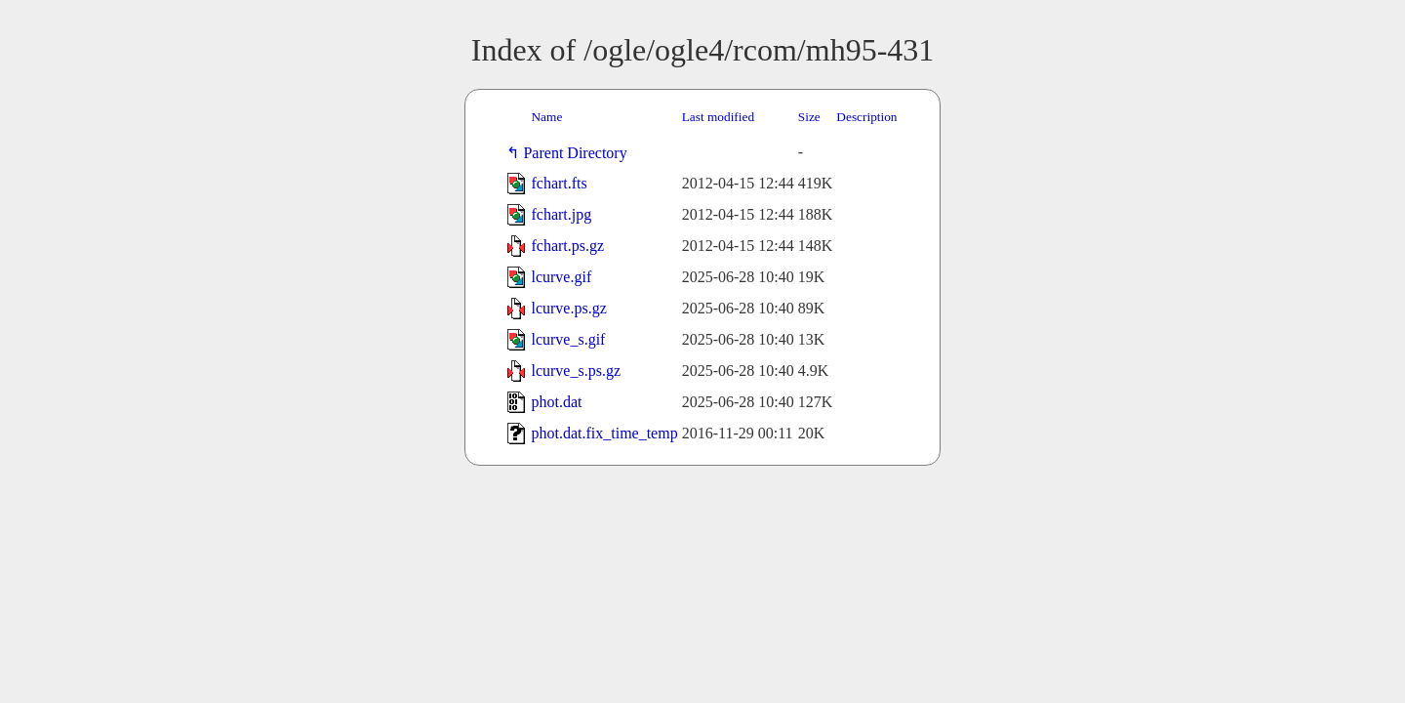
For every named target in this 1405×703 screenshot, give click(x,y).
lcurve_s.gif (568, 339)
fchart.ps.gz (567, 245)
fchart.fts (558, 183)
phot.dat (556, 401)
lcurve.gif (561, 277)
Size (809, 116)
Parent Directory (578, 153)
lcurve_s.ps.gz (576, 370)
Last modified (718, 116)
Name (546, 116)
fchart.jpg (561, 214)
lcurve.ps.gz (568, 308)
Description (866, 116)
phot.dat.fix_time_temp (604, 433)
